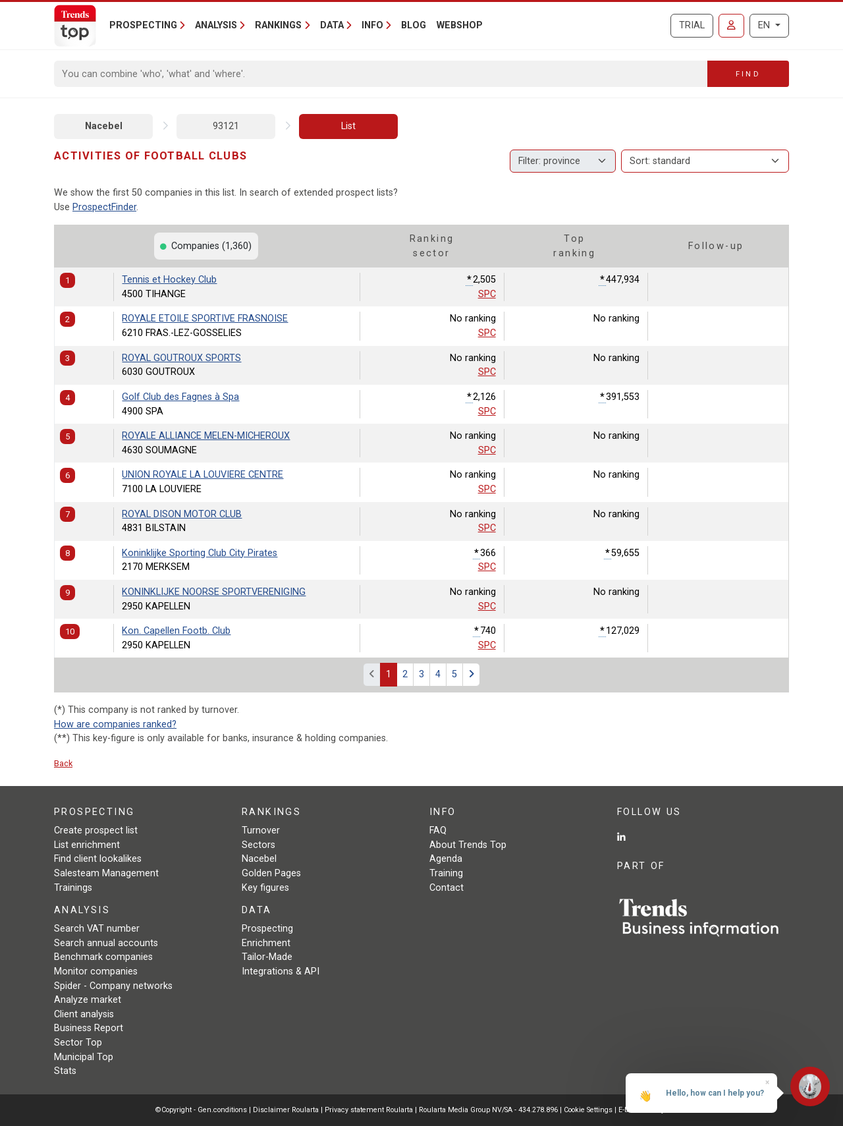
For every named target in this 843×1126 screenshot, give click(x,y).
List (348, 126)
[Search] (381, 74)
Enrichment (266, 943)
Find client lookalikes (98, 858)
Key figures (265, 887)
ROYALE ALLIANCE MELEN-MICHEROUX (206, 435)
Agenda (445, 858)
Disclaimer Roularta (286, 1110)
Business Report (88, 1028)
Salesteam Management (106, 873)
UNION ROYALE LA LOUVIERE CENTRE (202, 474)
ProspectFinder (104, 207)
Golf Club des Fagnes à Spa (180, 397)
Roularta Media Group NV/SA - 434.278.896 (489, 1110)
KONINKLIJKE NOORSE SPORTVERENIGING (214, 592)
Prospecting (267, 928)
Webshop (460, 25)
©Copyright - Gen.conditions (201, 1110)
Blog (413, 25)
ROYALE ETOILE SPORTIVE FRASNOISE (205, 318)
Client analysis (84, 1014)
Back (63, 763)
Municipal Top (83, 1057)
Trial (692, 25)
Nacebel (103, 126)
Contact (446, 887)
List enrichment (87, 845)
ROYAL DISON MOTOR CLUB (182, 514)
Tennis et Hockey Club (169, 279)
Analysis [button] (216, 25)
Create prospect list (96, 830)
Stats (65, 1071)
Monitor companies (96, 971)
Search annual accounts (106, 943)
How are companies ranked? (115, 724)
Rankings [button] (278, 25)
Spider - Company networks (113, 986)
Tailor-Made (267, 957)
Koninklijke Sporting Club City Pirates (199, 553)
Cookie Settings (589, 1110)
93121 (226, 126)
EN (765, 25)
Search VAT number (97, 928)
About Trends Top (467, 845)
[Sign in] (731, 26)
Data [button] (332, 25)
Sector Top (78, 1042)
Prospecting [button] (143, 25)
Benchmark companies (103, 957)
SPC (487, 294)
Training (446, 873)
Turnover (261, 830)
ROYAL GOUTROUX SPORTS (181, 358)
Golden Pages (271, 873)
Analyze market (87, 999)
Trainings (73, 887)
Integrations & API (280, 971)
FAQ (438, 830)
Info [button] (372, 25)
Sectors (258, 845)
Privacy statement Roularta (369, 1110)
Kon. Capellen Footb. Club (176, 630)
